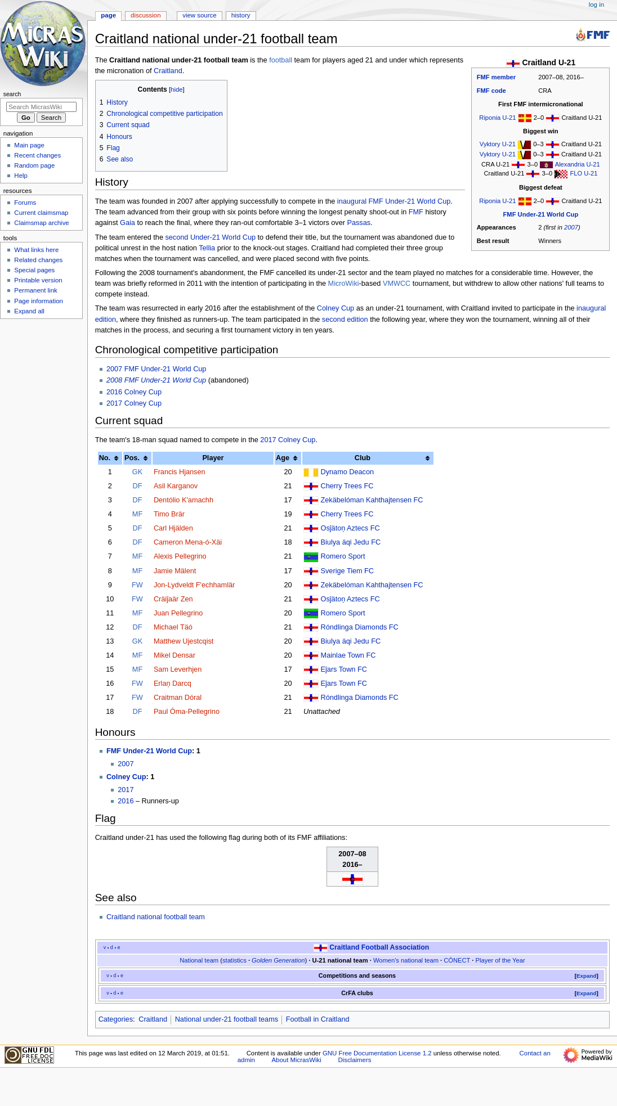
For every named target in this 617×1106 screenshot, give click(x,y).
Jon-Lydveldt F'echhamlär (194, 585)
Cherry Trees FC (347, 486)
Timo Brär (169, 514)
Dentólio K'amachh (183, 500)
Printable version (38, 280)
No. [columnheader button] (104, 458)
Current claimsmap (41, 212)
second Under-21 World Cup (210, 237)
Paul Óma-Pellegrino (187, 712)
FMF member (496, 77)
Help (21, 175)
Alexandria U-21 (577, 164)
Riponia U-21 (497, 117)
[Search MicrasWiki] (41, 107)
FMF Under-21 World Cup (541, 214)
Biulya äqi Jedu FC (351, 542)
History (241, 15)
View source (199, 15)
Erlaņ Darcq (172, 683)
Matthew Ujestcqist (183, 641)
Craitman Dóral (178, 698)
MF (137, 514)
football (280, 60)
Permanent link (35, 290)
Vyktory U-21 (498, 144)
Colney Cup (335, 308)
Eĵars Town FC (344, 669)
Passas (358, 223)
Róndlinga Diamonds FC (360, 627)
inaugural (351, 201)
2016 (125, 801)
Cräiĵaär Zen (173, 599)
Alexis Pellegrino (180, 556)
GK (137, 472)
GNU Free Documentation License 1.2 (377, 1053)
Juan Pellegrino (178, 613)
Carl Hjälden (173, 528)
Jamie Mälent (175, 571)
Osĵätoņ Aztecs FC (350, 528)
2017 (125, 790)
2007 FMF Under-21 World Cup (156, 369)
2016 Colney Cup (134, 392)
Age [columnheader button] (282, 458)
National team (199, 960)
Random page (34, 165)
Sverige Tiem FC (347, 571)
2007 (571, 227)
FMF (416, 212)
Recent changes (37, 155)
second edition (345, 319)
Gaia (127, 223)
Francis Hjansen (179, 472)
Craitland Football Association (379, 947)
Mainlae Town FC (348, 655)
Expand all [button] (29, 311)
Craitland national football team (155, 917)
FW (137, 585)
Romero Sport (343, 556)
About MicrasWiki (296, 1059)
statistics (234, 960)
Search (12, 94)
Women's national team (406, 960)
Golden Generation (278, 960)
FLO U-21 (583, 173)
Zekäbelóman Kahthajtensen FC (372, 500)
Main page (29, 145)
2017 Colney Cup (134, 403)
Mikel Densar (174, 655)
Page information (38, 301)
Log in (596, 4)
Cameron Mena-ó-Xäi (188, 542)
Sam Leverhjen (178, 669)
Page (108, 15)
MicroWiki (343, 283)
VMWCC (396, 283)
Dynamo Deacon (347, 472)
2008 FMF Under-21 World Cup (156, 380)
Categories (116, 1019)
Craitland (168, 71)
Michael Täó (173, 627)
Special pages (34, 270)
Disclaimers (354, 1059)
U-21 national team (340, 960)
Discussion (145, 15)
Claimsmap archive (41, 222)
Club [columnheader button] (362, 458)
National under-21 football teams (226, 1019)
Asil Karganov (176, 486)
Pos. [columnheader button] (132, 458)
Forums (25, 202)
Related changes (38, 260)
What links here (36, 249)
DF (137, 486)
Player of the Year (500, 960)
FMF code (491, 90)
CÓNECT (457, 960)
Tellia (207, 248)
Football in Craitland (318, 1019)
